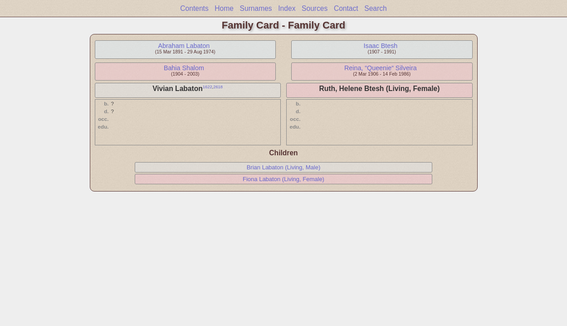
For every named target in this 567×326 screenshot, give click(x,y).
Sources (314, 8)
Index (286, 8)
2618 (218, 87)
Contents (194, 8)
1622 (207, 87)
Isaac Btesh (381, 45)
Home (224, 8)
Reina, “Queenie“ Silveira (380, 68)
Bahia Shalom (184, 68)
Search (375, 8)
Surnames (256, 8)
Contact (346, 8)
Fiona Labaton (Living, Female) (283, 179)
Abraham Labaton (184, 45)
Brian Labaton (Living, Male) (284, 167)
